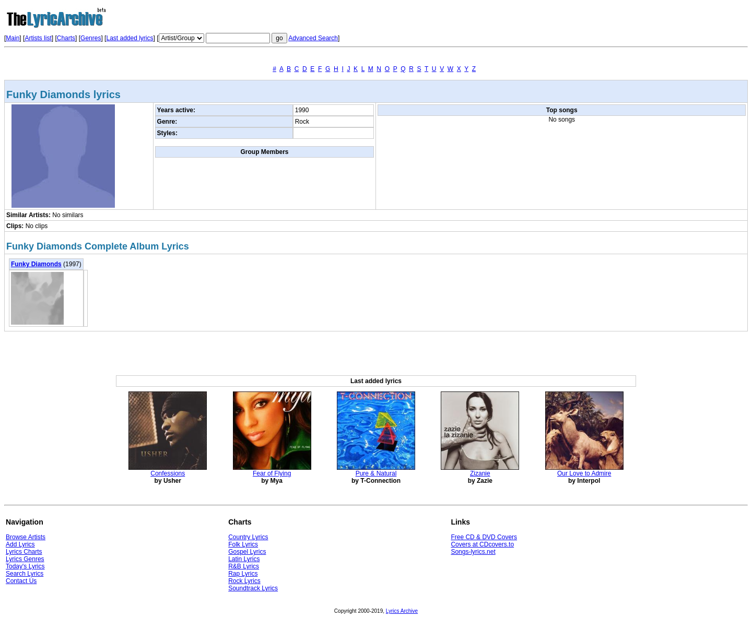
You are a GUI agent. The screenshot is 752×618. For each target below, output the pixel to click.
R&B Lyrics (243, 566)
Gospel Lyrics (247, 551)
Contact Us (21, 581)
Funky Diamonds (36, 264)
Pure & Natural (376, 473)
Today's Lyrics (25, 566)
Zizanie (480, 473)
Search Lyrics (24, 573)
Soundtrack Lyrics (253, 588)
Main (12, 38)
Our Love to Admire (584, 473)
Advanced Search (313, 38)
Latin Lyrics (244, 559)
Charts (66, 38)
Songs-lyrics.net (473, 551)
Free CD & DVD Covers (484, 537)
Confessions (167, 473)
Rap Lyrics (242, 573)
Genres (90, 38)
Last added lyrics (129, 38)
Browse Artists (25, 537)
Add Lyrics (20, 544)
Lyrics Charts (24, 551)
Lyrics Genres (25, 559)
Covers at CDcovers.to (482, 544)
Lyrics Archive (402, 611)
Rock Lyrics (244, 581)
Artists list (38, 38)
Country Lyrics (248, 537)
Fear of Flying (272, 473)
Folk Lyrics (243, 544)
